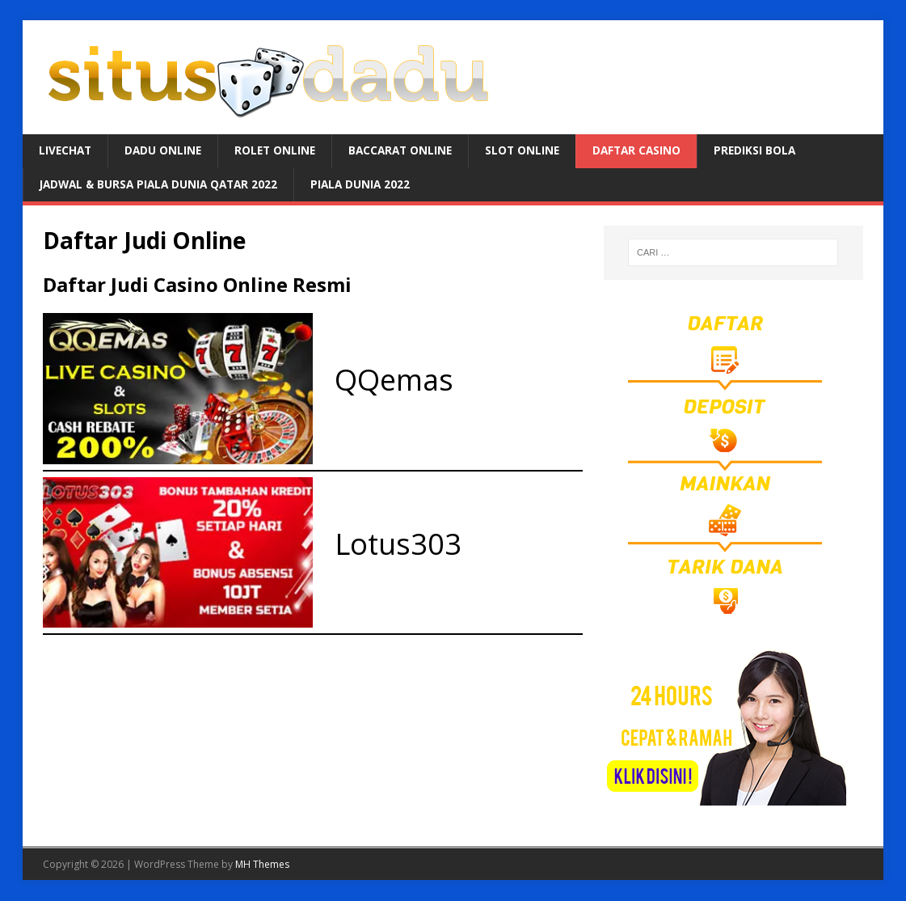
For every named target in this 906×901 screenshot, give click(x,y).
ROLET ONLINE (280, 151)
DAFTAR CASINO (650, 151)
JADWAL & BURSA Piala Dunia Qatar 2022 (163, 184)
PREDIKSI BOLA (770, 151)
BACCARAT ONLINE (408, 151)
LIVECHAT (66, 151)
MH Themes (262, 865)
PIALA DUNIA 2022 (371, 184)
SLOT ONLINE (533, 151)
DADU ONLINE (166, 151)
